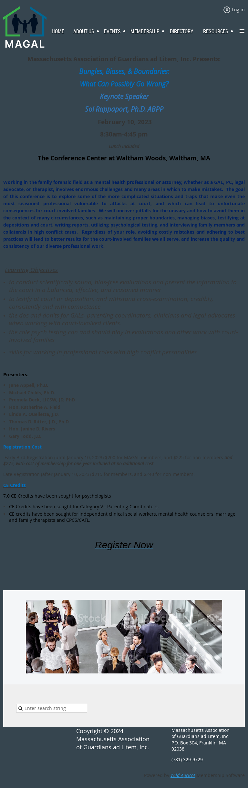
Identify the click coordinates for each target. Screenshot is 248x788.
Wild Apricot (182, 775)
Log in (238, 9)
